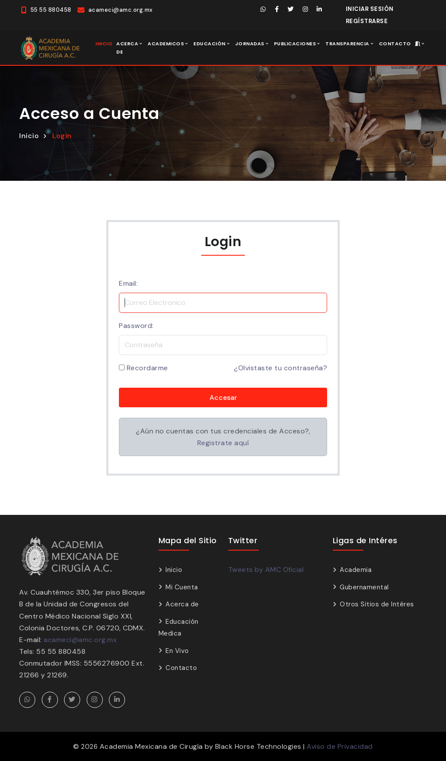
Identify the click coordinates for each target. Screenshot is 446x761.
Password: (136, 325)
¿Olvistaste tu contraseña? (280, 367)
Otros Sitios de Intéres (377, 604)
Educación (209, 43)
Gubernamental (364, 587)
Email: (128, 283)
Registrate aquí (223, 442)
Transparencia (347, 43)
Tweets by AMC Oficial (266, 569)
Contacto (395, 43)
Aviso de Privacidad (340, 746)
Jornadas (249, 43)
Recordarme (147, 367)
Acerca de (127, 47)
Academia (356, 569)
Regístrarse (367, 21)
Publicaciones (295, 43)
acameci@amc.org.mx (80, 639)
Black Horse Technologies (258, 746)
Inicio (103, 43)
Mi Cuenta (182, 587)
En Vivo (177, 650)
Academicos (166, 43)
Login (62, 135)
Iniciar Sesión (370, 9)
